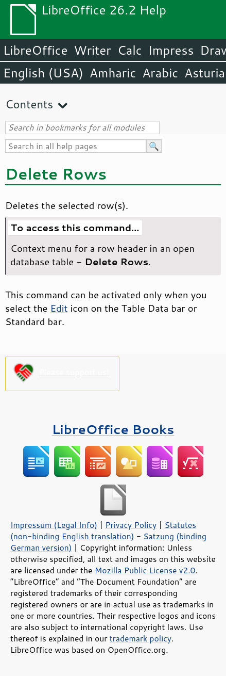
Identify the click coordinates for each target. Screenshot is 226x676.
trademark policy (140, 638)
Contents (29, 104)
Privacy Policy (131, 524)
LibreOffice (35, 50)
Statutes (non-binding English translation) (103, 530)
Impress (171, 50)
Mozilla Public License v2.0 (145, 570)
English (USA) (43, 73)
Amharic (113, 73)
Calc (129, 50)
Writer (92, 50)
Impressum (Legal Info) (53, 524)
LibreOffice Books (113, 429)
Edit (59, 308)
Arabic (160, 73)
